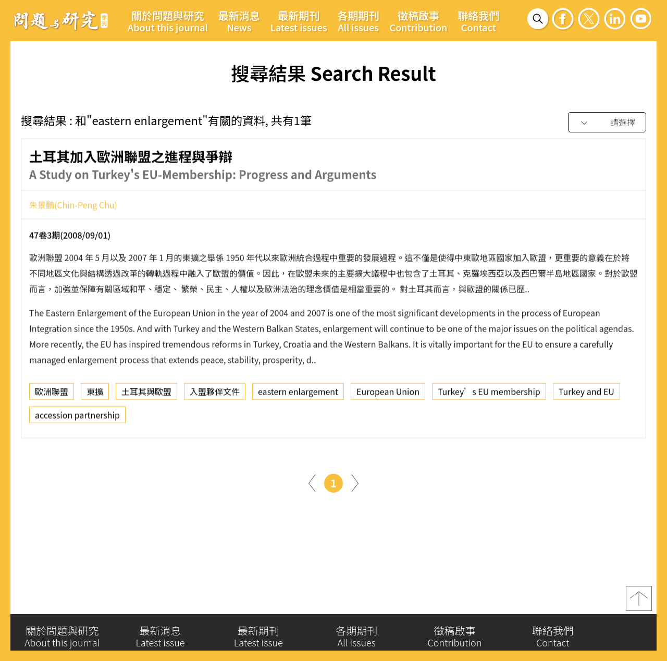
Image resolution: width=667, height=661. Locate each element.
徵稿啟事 (419, 21)
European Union (387, 394)
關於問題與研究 (168, 21)
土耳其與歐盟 (146, 394)
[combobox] (607, 123)
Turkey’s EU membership (489, 394)
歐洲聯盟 (51, 394)
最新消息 (239, 21)
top (639, 602)
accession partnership (77, 418)
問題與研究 (61, 20)
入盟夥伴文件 (215, 394)
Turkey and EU (586, 394)
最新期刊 (298, 21)
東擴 (95, 394)
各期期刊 (358, 21)
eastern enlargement (298, 394)
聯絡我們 (478, 21)
